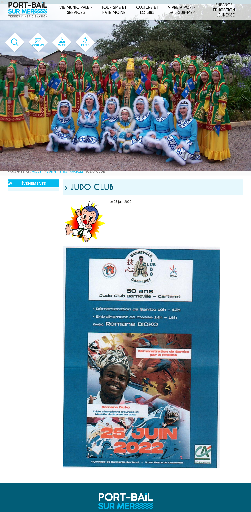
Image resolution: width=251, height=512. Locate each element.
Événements (56, 171)
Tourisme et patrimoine (113, 10)
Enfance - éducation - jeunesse (225, 10)
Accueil (38, 171)
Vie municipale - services (75, 10)
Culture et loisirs (147, 10)
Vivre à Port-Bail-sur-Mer (182, 10)
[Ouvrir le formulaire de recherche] (15, 42)
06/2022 (76, 171)
